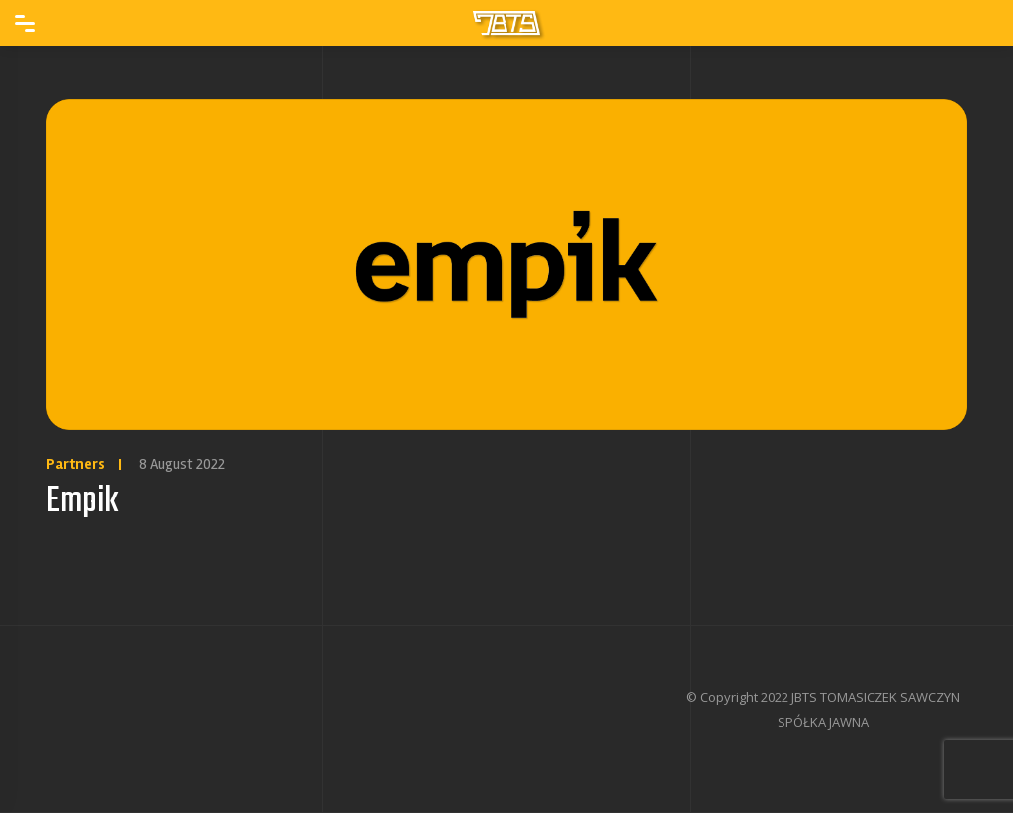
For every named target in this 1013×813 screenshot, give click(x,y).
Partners (75, 464)
